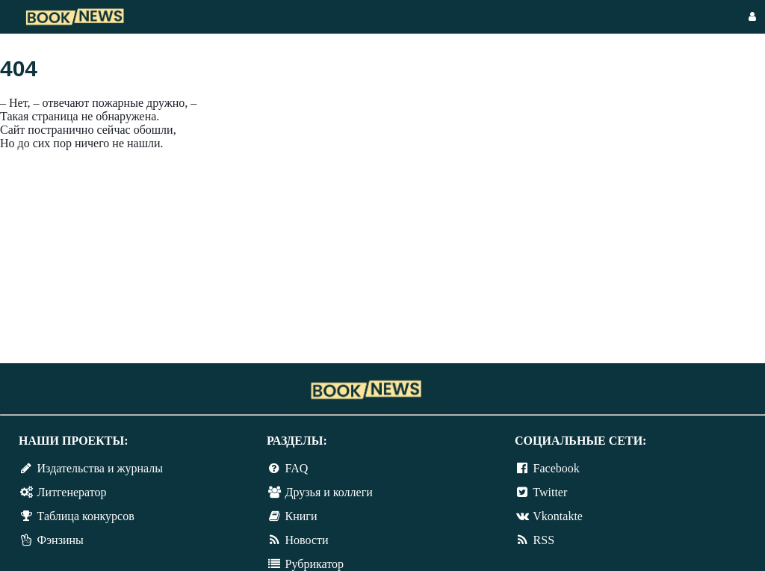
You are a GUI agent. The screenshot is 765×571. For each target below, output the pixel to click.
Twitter (550, 492)
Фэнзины (60, 540)
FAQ (297, 468)
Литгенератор (72, 492)
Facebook (556, 468)
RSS (543, 540)
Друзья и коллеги (329, 492)
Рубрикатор (314, 564)
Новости (307, 540)
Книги (301, 516)
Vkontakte (558, 516)
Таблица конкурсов (85, 516)
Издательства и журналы (100, 468)
